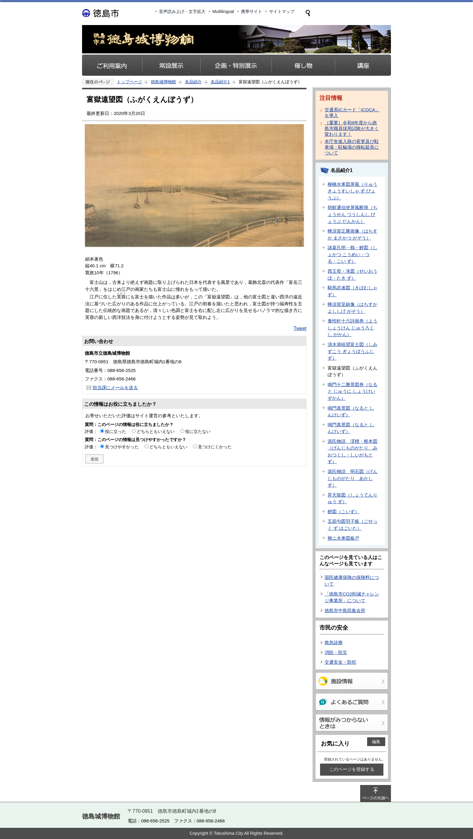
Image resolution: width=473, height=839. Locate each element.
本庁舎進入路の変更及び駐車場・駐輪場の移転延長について (352, 147)
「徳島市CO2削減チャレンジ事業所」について (352, 597)
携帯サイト (251, 11)
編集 (376, 741)
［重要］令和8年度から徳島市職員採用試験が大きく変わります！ (352, 128)
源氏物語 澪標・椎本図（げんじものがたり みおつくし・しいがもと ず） (352, 451)
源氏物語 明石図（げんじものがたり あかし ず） (352, 478)
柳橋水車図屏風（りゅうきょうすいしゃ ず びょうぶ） (352, 191)
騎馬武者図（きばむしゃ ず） (352, 291)
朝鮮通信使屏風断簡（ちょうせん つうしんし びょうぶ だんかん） (352, 214)
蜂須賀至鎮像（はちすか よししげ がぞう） (352, 308)
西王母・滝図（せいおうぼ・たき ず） (352, 275)
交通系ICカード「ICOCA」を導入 (352, 112)
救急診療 (334, 642)
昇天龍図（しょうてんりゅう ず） (352, 498)
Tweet (300, 328)
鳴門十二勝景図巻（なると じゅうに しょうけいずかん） (352, 391)
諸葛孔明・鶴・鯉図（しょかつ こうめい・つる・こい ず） (352, 254)
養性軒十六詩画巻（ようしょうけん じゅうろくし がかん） (352, 327)
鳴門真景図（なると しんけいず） (351, 411)
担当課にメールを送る (115, 387)
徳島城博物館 (163, 81)
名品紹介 (193, 81)
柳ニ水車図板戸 (343, 538)
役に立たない (198, 431)
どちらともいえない (156, 431)
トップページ (129, 81)
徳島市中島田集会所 (345, 610)
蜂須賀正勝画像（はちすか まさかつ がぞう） (352, 234)
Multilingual (223, 11)
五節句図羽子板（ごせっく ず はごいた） (352, 525)
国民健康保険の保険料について (352, 581)
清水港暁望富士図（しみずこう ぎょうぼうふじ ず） (352, 351)
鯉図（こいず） (343, 511)
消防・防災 (336, 652)
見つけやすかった (122, 446)
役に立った (115, 431)
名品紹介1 (220, 81)
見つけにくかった (215, 446)
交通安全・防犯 (340, 662)
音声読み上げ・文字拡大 (182, 11)
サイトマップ (281, 11)
